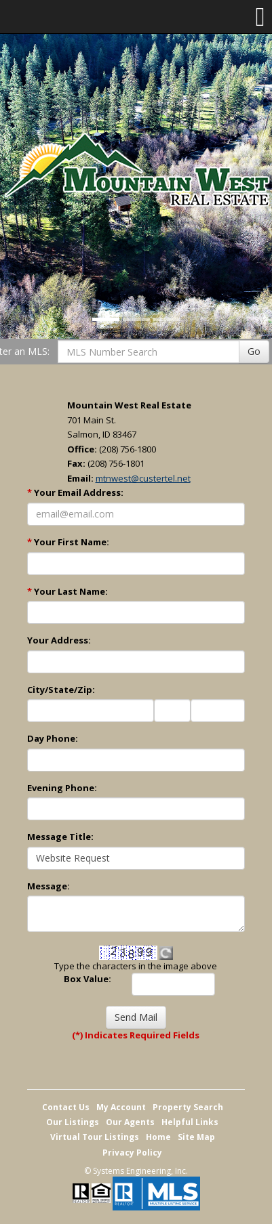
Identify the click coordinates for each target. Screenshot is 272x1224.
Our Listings (72, 1122)
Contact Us (66, 1107)
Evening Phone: (62, 788)
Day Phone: (52, 738)
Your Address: (59, 640)
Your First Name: (68, 542)
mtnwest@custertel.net (143, 478)
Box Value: (87, 979)
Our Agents (130, 1122)
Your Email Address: (75, 492)
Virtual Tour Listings (94, 1137)
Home (158, 1137)
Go (254, 351)
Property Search (188, 1107)
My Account (121, 1107)
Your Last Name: (67, 591)
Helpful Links (189, 1122)
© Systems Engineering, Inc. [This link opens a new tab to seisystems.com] (136, 1171)
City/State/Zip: (61, 689)
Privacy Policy (132, 1152)
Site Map (196, 1137)
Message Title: (60, 836)
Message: (48, 886)
